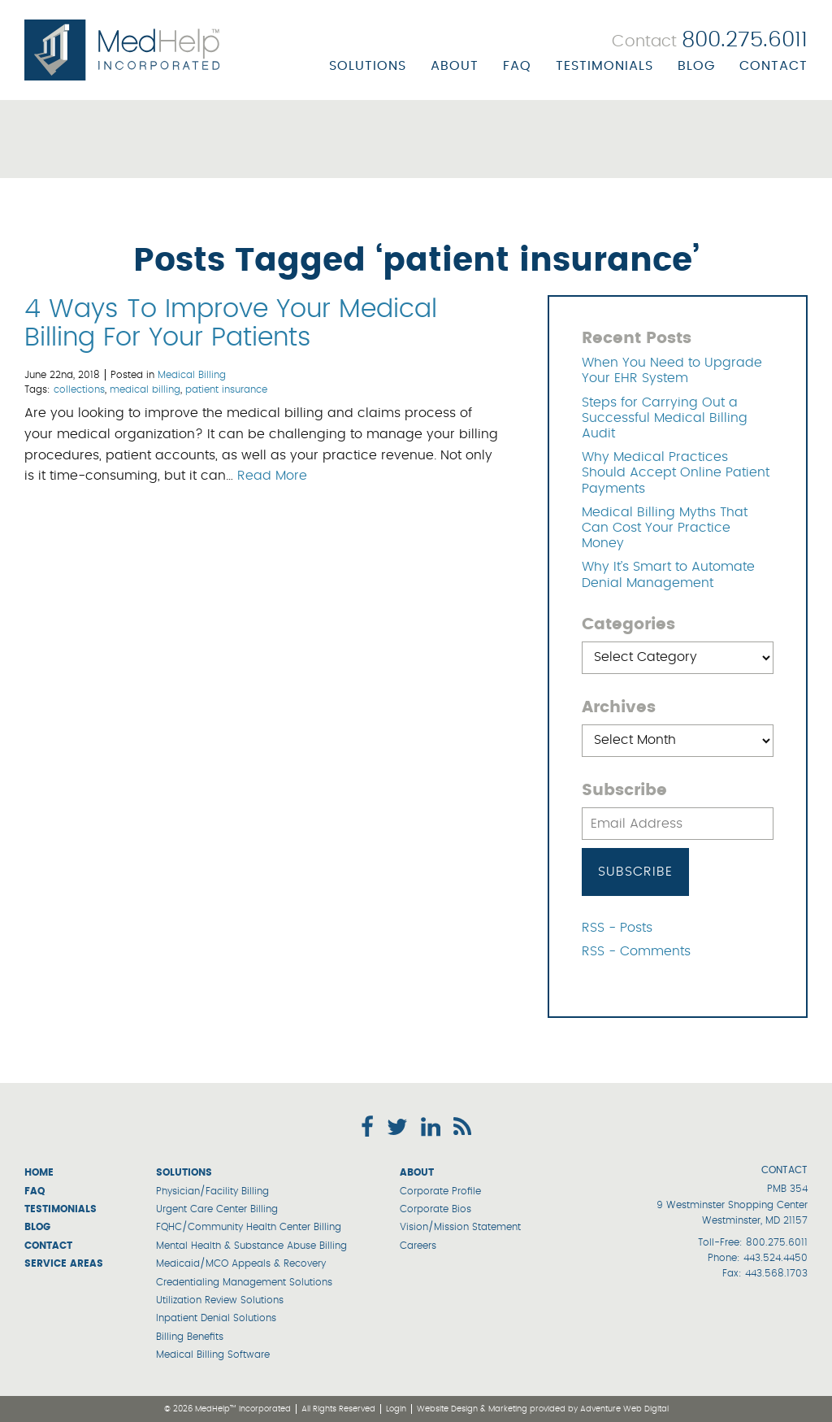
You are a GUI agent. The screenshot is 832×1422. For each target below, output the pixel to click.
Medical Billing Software (213, 1354)
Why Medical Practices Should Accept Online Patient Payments (675, 472)
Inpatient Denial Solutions (216, 1318)
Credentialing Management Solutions (244, 1282)
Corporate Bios (435, 1209)
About (455, 65)
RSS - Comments (636, 951)
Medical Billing (192, 375)
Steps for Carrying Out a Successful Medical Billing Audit (665, 418)
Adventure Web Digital (624, 1409)
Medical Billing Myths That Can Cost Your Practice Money (665, 528)
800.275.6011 (777, 1242)
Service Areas (63, 1263)
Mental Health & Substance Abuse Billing (251, 1245)
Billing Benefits (189, 1337)
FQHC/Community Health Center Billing (248, 1227)
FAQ (517, 65)
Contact (773, 65)
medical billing (145, 389)
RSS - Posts (617, 927)
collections (79, 389)
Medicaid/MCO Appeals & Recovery (241, 1263)
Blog (696, 65)
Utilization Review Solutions (220, 1300)
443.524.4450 (775, 1258)
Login (396, 1409)
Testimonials (604, 65)
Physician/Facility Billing (212, 1191)
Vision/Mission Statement (460, 1227)
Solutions (367, 65)
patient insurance (226, 389)
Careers (418, 1245)
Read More (272, 475)
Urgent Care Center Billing (217, 1209)
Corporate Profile (440, 1191)
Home (39, 1172)
